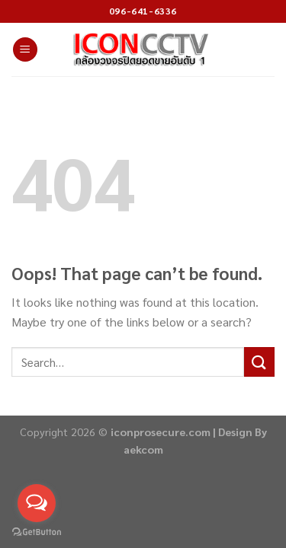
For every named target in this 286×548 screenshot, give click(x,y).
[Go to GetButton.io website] (36, 532)
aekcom (143, 449)
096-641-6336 (143, 11)
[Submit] (259, 362)
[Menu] (25, 49)
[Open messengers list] (37, 503)
